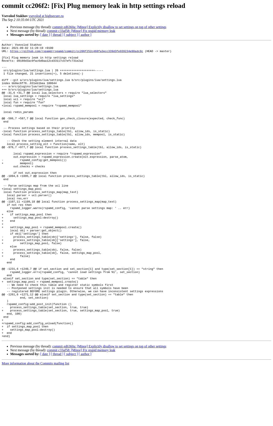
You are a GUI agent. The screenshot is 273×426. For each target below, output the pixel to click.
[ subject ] (71, 34)
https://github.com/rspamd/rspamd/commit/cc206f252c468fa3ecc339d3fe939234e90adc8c (76, 53)
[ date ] (45, 34)
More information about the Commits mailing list (35, 422)
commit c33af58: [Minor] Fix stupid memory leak (81, 31)
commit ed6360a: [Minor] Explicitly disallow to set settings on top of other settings (109, 27)
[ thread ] (57, 34)
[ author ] (85, 34)
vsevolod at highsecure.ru (46, 16)
